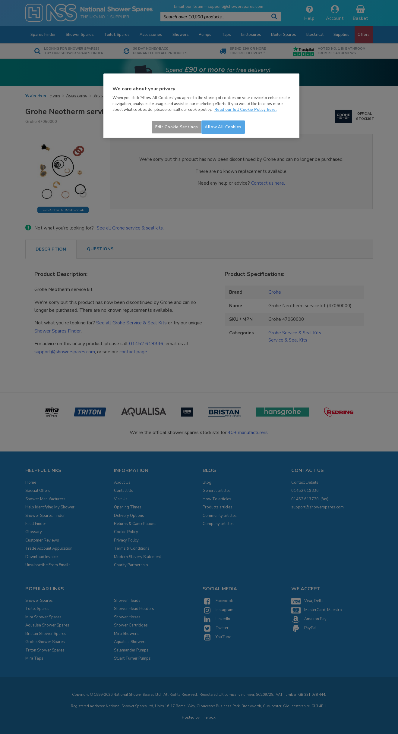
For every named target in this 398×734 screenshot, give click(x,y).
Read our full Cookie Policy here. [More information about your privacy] (245, 109)
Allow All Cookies (223, 127)
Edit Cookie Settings (176, 127)
